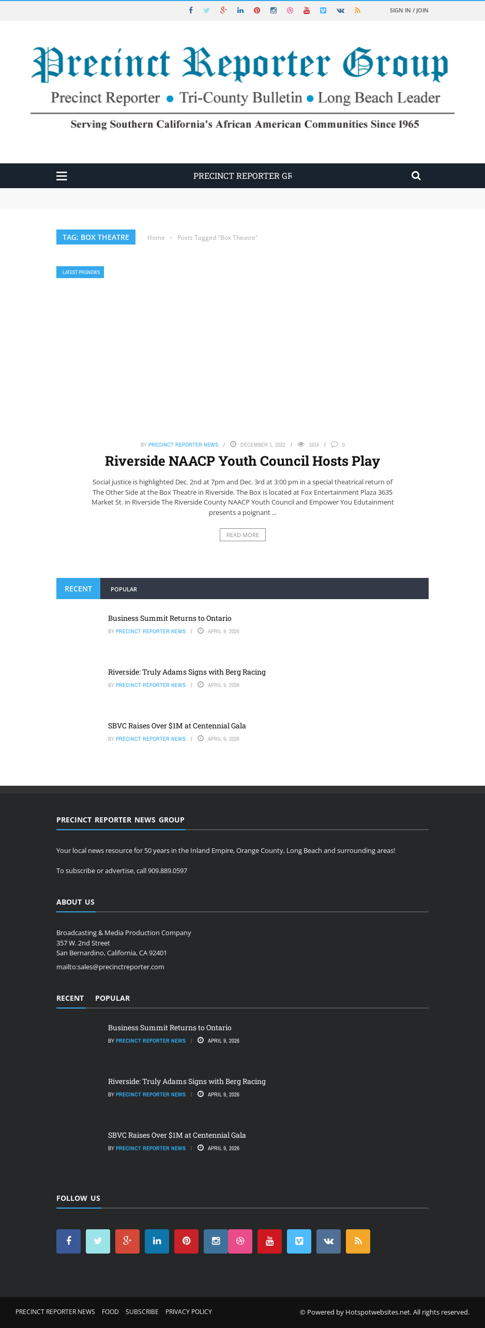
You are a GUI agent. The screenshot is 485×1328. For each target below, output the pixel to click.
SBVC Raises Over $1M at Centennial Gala (177, 725)
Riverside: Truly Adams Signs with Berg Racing (187, 672)
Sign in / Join (409, 10)
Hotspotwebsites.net (377, 1312)
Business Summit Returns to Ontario (170, 618)
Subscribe (142, 1311)
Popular (124, 589)
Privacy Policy (188, 1311)
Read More (242, 535)
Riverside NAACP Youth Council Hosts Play (242, 460)
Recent (78, 588)
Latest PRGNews (81, 272)
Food (110, 1311)
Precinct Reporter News (183, 444)
